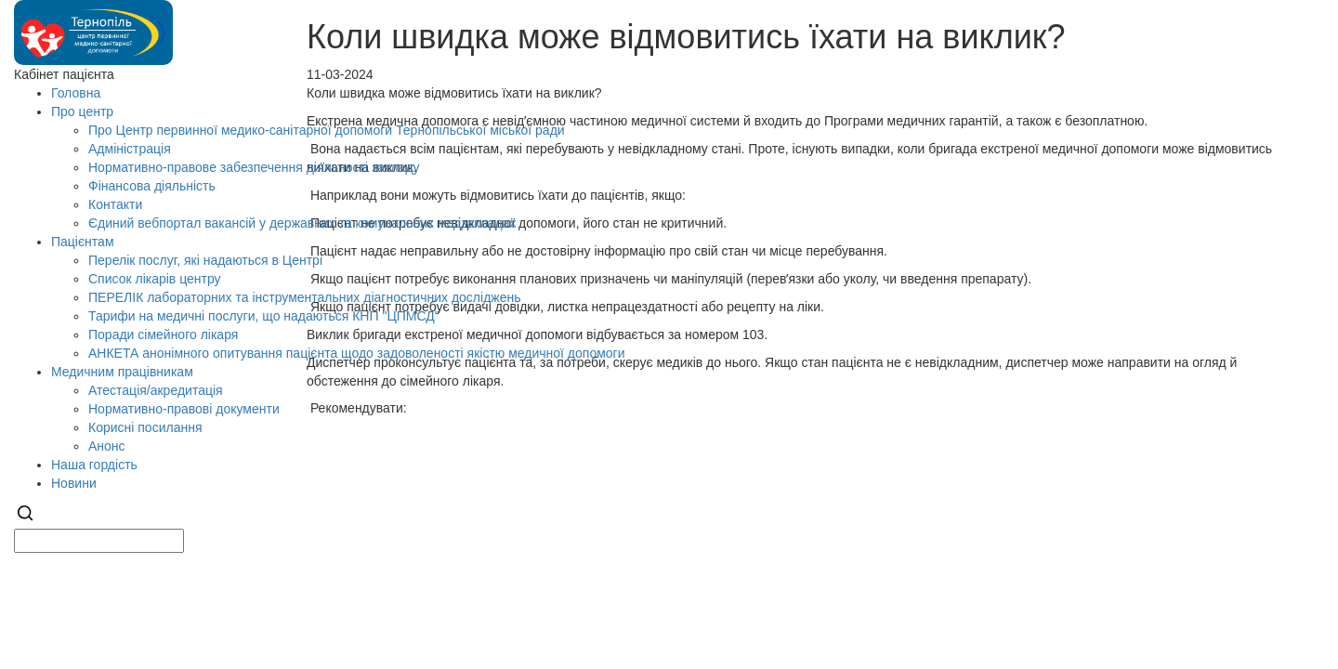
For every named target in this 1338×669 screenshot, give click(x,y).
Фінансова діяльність (152, 185)
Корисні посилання (145, 427)
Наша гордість (94, 464)
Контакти (115, 204)
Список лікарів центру (154, 278)
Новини (74, 483)
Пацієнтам (82, 241)
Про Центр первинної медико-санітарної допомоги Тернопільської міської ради (326, 130)
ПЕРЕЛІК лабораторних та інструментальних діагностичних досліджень (304, 297)
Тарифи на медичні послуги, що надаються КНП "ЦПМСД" (263, 315)
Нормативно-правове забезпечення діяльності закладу (254, 167)
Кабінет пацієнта (64, 74)
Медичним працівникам (122, 371)
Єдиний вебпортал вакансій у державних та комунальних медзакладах (302, 223)
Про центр (82, 111)
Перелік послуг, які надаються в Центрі (205, 260)
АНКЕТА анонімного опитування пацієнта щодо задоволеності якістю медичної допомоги (356, 353)
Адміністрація (129, 148)
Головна (75, 92)
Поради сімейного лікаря (163, 334)
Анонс (106, 446)
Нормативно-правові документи (184, 408)
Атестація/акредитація (155, 390)
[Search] (25, 519)
